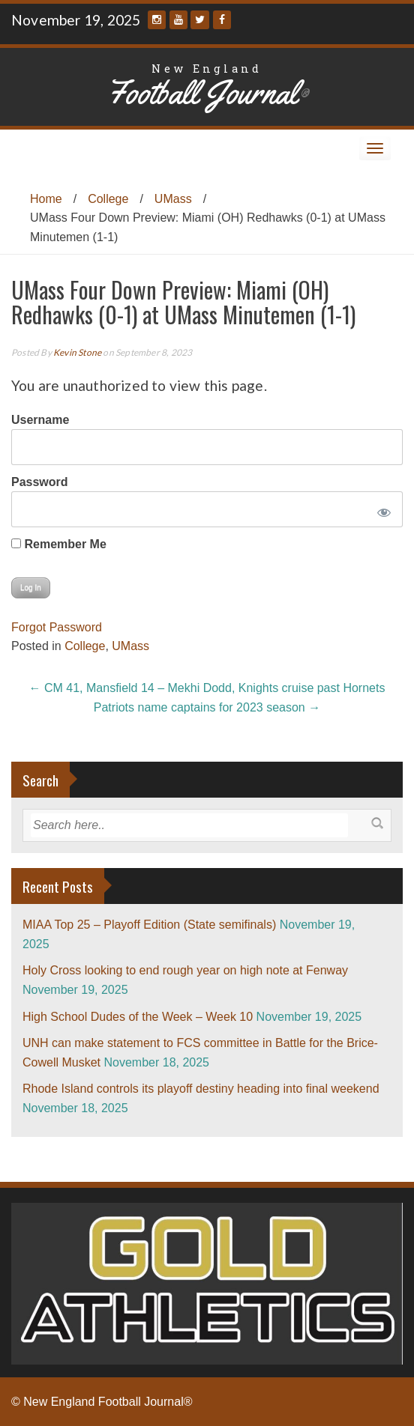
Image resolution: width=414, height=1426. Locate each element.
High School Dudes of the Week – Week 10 (137, 1016)
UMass (173, 198)
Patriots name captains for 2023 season (207, 707)
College (108, 198)
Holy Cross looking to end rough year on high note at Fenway (185, 970)
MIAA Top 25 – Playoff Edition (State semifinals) (149, 924)
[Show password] (381, 509)
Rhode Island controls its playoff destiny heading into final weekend (201, 1088)
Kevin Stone (77, 352)
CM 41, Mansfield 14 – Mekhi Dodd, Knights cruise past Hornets (207, 688)
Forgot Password (56, 627)
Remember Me (58, 544)
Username (40, 419)
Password (39, 482)
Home (46, 198)
